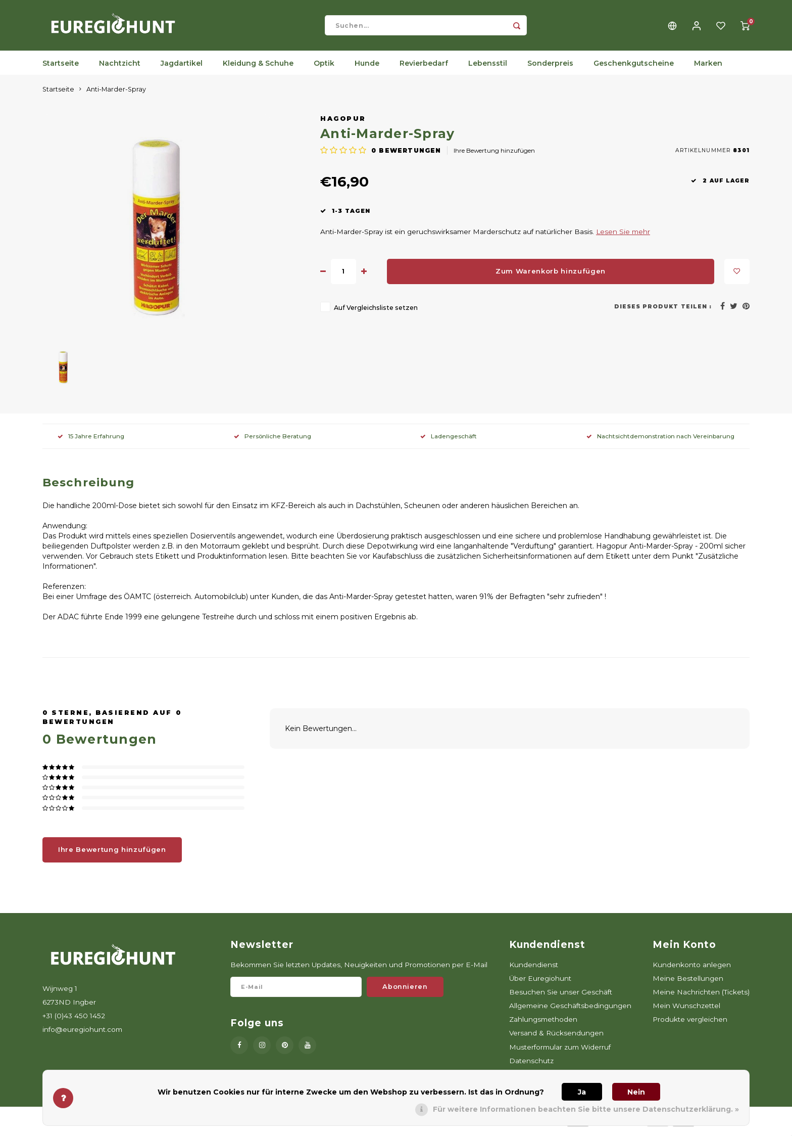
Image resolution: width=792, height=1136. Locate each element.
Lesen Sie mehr (623, 237)
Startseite (60, 68)
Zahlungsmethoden (543, 1024)
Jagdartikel (182, 68)
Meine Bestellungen (688, 983)
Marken (708, 68)
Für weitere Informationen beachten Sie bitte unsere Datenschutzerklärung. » (586, 1109)
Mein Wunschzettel (686, 1011)
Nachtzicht (119, 68)
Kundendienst (533, 970)
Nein (636, 1092)
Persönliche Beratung (272, 441)
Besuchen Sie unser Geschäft (560, 997)
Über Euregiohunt (540, 983)
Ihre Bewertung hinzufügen (494, 155)
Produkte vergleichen (690, 1024)
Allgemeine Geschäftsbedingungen (570, 1011)
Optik (324, 68)
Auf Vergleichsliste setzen (376, 312)
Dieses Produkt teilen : (663, 311)
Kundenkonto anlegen (692, 970)
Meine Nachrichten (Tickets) (701, 997)
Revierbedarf (424, 68)
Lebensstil (487, 68)
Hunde (367, 68)
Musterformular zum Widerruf (560, 1052)
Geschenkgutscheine (633, 68)
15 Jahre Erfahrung (91, 441)
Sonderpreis (550, 68)
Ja (582, 1092)
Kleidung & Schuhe (258, 68)
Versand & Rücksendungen (556, 1038)
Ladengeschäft (448, 441)
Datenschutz (531, 1066)
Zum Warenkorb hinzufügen (551, 276)
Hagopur (343, 123)
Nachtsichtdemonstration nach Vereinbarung (660, 441)
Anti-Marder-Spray (116, 94)
